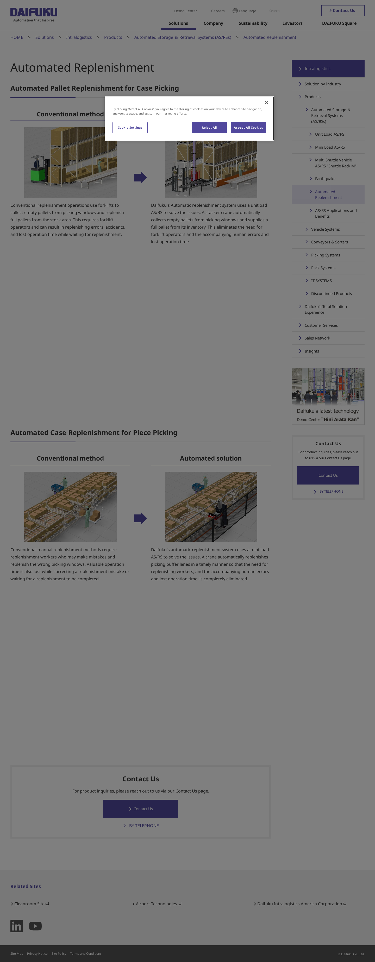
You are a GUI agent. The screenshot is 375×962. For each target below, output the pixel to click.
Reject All (209, 127)
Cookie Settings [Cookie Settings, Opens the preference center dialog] (130, 127)
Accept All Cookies (248, 127)
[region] (189, 118)
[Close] (266, 102)
